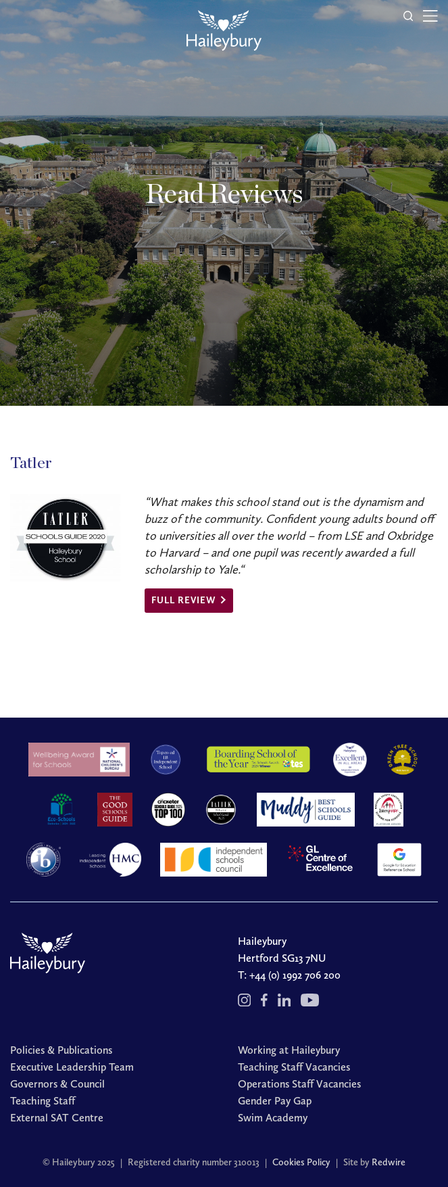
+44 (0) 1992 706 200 (295, 975)
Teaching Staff (42, 1100)
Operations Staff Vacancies (299, 1083)
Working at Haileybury (289, 1050)
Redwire (388, 1162)
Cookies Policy (301, 1162)
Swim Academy (272, 1117)
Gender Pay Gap (275, 1100)
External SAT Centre (56, 1117)
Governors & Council (57, 1083)
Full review (183, 600)
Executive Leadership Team (72, 1067)
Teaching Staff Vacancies (294, 1067)
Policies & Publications (61, 1050)
